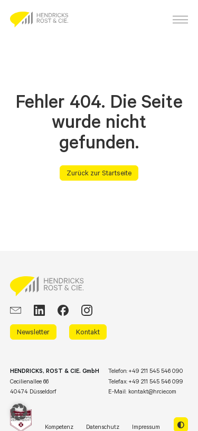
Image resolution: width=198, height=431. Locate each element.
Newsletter (33, 331)
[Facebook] (63, 310)
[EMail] (15, 310)
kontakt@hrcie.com (152, 391)
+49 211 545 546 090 (155, 370)
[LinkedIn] (39, 310)
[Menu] (180, 19)
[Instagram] (86, 310)
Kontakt (88, 331)
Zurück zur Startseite (99, 172)
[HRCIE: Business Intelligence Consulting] (39, 19)
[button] (19, 412)
